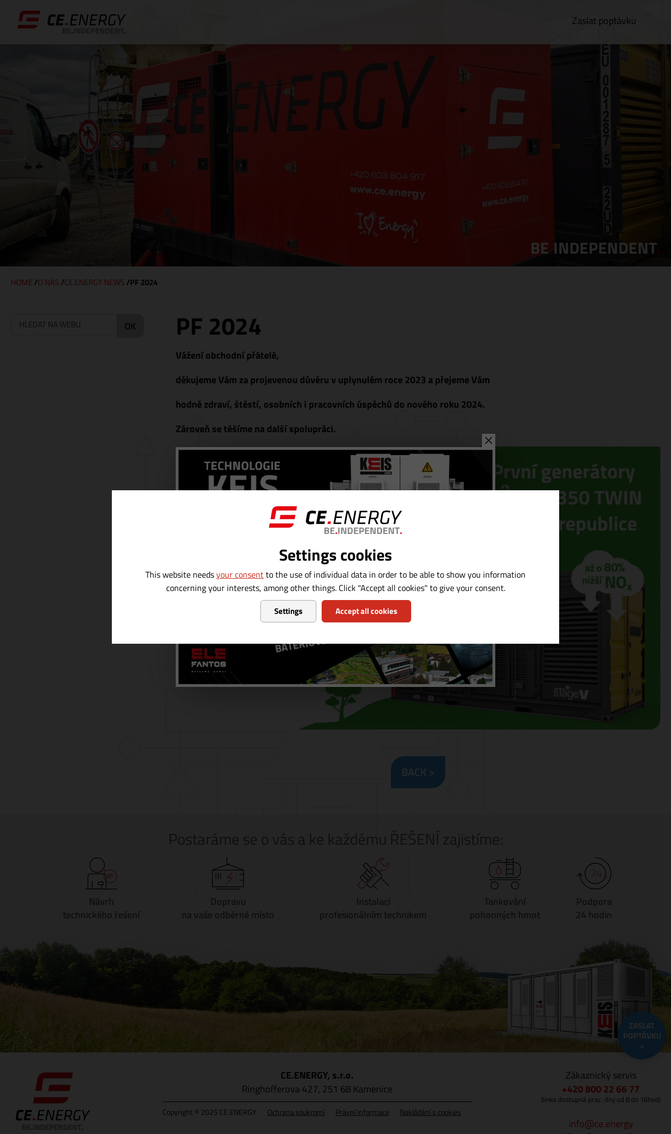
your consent (240, 574)
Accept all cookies (366, 611)
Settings (288, 611)
